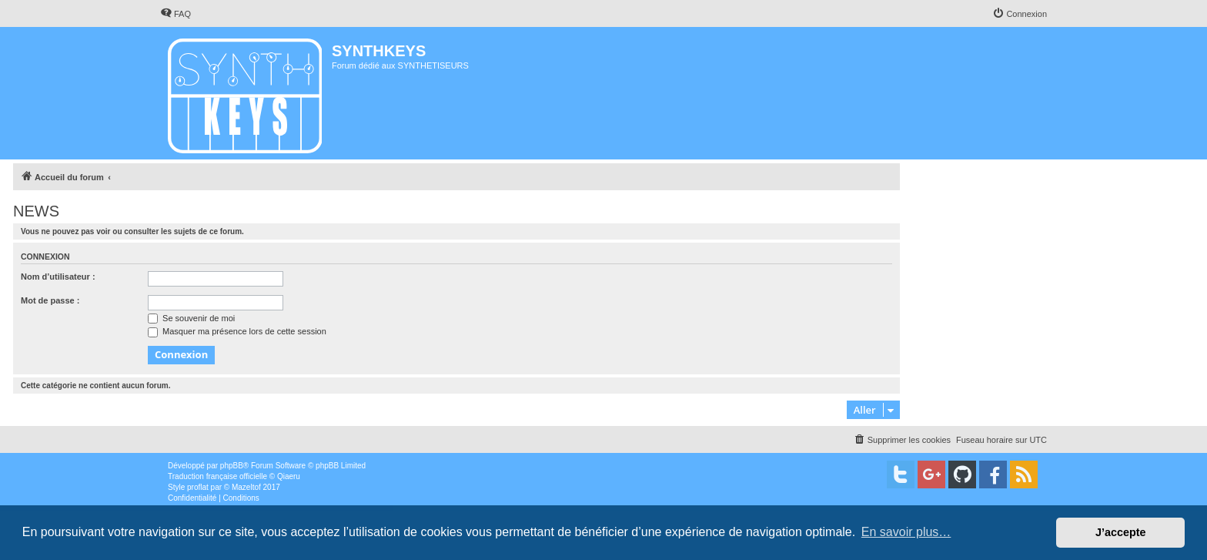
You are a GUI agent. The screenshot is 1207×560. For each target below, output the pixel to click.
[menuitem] (175, 14)
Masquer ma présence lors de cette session (237, 331)
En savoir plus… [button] (906, 531)
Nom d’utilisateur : (58, 276)
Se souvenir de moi (191, 318)
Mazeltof (246, 487)
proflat (198, 487)
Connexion (45, 256)
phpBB (231, 465)
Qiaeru (288, 476)
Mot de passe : (50, 300)
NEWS (36, 211)
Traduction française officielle (217, 476)
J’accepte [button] (1120, 532)
